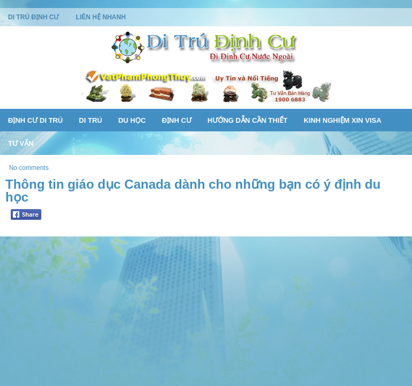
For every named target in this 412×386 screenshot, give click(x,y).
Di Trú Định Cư (33, 17)
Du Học (131, 120)
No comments (29, 168)
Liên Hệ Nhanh (101, 17)
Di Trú (90, 120)
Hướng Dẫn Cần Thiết (248, 120)
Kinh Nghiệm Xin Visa (342, 120)
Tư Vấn (21, 143)
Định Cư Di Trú (35, 120)
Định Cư (177, 120)
